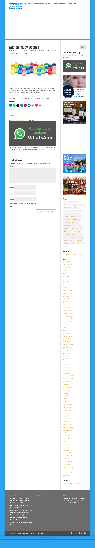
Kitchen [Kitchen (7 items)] (79, 225)
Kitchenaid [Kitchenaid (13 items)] (67, 228)
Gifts (48, 4)
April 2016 (66, 433)
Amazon (31, 51)
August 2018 (67, 387)
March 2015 (67, 444)
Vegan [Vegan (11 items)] (82, 243)
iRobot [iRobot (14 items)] (73, 225)
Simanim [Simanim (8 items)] (73, 240)
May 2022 (66, 284)
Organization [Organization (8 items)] (76, 231)
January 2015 (67, 450)
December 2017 (68, 407)
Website (11, 199)
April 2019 (66, 364)
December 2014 (68, 453)
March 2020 (67, 333)
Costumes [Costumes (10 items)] (79, 211)
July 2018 (66, 390)
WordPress (40, 533)
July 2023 (66, 276)
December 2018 (68, 376)
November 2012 (68, 470)
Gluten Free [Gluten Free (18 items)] (67, 219)
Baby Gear (38, 51)
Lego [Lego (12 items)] (80, 228)
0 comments (27, 53)
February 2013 (67, 461)
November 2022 (68, 279)
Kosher (18, 53)
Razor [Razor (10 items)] (77, 237)
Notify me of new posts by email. (21, 207)
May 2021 (66, 304)
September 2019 (68, 350)
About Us (12, 4)
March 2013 (67, 458)
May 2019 (66, 362)
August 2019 (67, 353)
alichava (14, 51)
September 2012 (68, 476)
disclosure (41, 149)
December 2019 (68, 342)
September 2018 (68, 384)
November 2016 (68, 427)
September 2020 (68, 319)
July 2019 (66, 356)
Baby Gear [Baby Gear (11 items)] (81, 205)
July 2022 (66, 282)
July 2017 (66, 419)
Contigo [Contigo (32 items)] (73, 211)
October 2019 (67, 347)
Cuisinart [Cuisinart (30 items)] (72, 214)
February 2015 (67, 447)
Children (12, 53)
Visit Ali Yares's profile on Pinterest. (74, 254)
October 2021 (67, 293)
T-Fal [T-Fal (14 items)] (77, 243)
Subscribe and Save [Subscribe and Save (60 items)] (69, 243)
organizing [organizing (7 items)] (67, 234)
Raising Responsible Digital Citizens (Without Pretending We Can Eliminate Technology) (21, 512)
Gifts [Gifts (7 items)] (82, 216)
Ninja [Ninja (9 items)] (70, 231)
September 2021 (68, 296)
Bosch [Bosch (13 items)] (71, 208)
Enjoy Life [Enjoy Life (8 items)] (72, 216)
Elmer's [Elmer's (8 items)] (66, 216)
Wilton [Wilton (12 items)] (65, 246)
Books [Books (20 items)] (66, 208)
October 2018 (67, 382)
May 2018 (66, 396)
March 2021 (67, 307)
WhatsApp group (19, 120)
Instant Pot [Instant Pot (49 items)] (67, 225)
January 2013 (67, 464)
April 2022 (66, 287)
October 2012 (67, 473)
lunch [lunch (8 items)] (65, 231)
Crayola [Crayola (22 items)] (66, 214)
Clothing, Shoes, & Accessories (31, 4)
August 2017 (67, 416)
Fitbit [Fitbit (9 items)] (78, 216)
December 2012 (68, 467)
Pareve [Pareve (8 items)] (73, 234)
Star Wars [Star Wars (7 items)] (80, 240)
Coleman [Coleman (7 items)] (66, 211)
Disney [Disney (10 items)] (78, 214)
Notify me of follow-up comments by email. (24, 203)
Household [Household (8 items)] (75, 222)
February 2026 (67, 265)
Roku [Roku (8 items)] (82, 237)
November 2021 (68, 290)
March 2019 (67, 367)
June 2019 (66, 359)
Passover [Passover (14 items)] (79, 234)
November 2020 (68, 313)
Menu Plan (72, 4)
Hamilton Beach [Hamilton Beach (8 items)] (76, 219)
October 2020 (67, 316)
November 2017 (68, 410)
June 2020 (66, 327)
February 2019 (67, 370)
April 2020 (66, 330)
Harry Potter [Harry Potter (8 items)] (67, 222)
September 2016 (68, 430)
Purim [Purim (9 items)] (72, 237)
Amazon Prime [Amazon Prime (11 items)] (68, 205)
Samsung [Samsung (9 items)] (66, 240)
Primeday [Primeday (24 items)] (66, 237)
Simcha (12, 8)
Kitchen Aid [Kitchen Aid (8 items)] (74, 228)
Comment (12, 166)
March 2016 (67, 436)
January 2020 (67, 339)
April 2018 (66, 399)
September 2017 (68, 413)
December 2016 (68, 424)
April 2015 (66, 441)
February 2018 (67, 404)
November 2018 (68, 379)
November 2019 (68, 344)
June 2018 (66, 393)
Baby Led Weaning (49, 51)
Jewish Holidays (59, 4)
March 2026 (67, 262)
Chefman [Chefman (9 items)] (77, 208)
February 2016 (67, 438)
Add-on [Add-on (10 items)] (66, 202)
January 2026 (67, 267)
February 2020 (67, 336)
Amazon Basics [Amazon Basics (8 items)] (74, 202)
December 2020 (68, 310)
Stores (20, 8)
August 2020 (67, 322)
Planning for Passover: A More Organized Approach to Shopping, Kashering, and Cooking (20, 500)
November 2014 (68, 456)
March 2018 (67, 401)
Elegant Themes (22, 533)
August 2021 (67, 299)
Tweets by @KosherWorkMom (72, 483)
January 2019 (67, 373)
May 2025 (66, 270)
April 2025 (66, 273)
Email (11, 193)
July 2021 (66, 302)
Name (11, 187)
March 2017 (67, 421)
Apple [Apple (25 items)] (75, 205)
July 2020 (66, 324)
